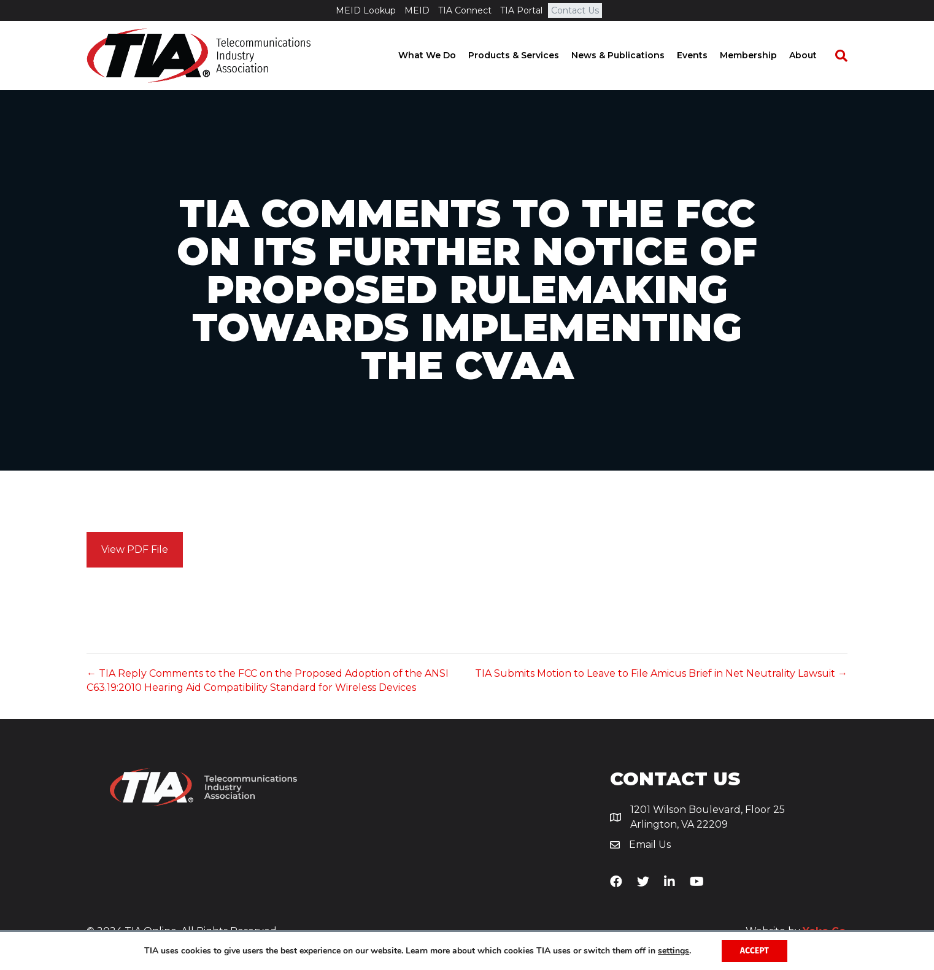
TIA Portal (521, 10)
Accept (754, 950)
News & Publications (630, 55)
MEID (417, 10)
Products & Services (526, 55)
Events (704, 55)
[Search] (847, 56)
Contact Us (575, 10)
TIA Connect (465, 10)
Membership (760, 55)
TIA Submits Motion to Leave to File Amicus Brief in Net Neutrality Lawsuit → (661, 673)
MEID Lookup (366, 10)
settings (673, 951)
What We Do (439, 55)
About (815, 55)
